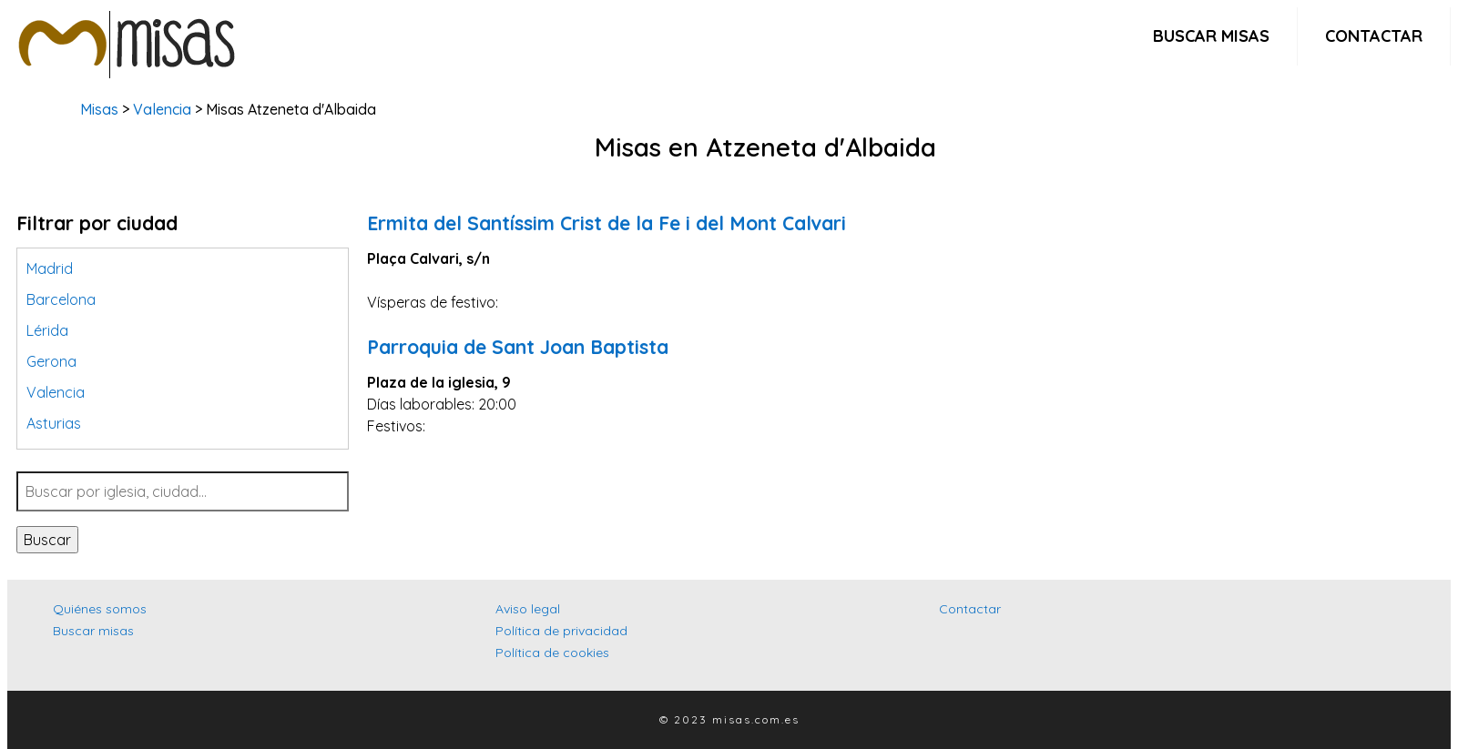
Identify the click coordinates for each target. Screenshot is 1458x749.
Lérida (47, 330)
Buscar (47, 540)
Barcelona (61, 299)
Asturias (53, 423)
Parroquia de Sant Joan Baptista (517, 347)
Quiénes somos (100, 609)
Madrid (49, 268)
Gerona (51, 361)
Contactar (1373, 35)
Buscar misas (1211, 35)
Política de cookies (552, 652)
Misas (99, 109)
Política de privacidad (561, 630)
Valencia (162, 109)
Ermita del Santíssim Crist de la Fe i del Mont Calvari (606, 223)
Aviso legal (527, 609)
